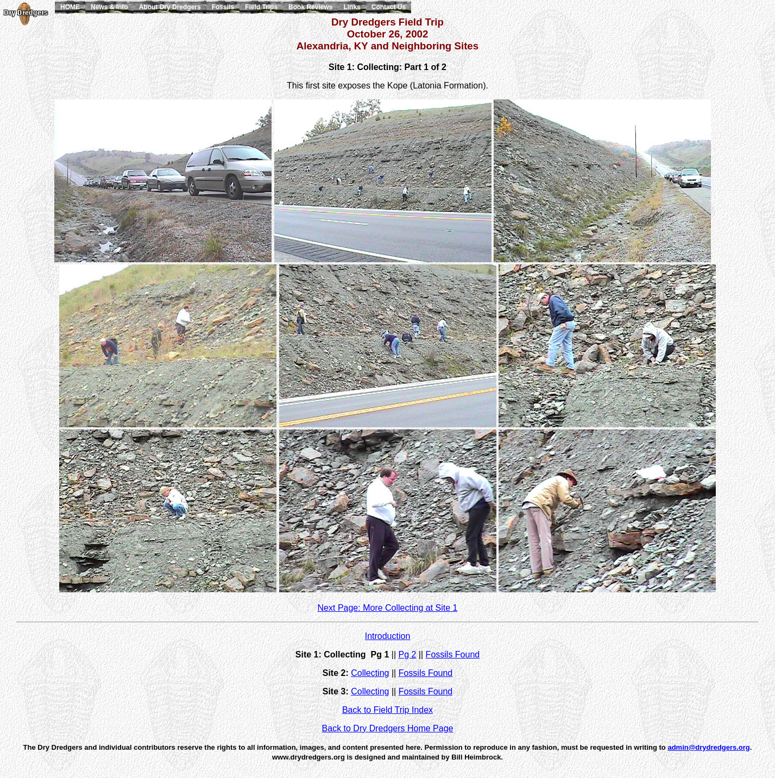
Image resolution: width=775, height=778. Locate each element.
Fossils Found (453, 654)
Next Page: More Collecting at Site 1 (388, 607)
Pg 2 (407, 654)
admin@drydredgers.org (708, 747)
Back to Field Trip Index (387, 709)
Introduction (388, 636)
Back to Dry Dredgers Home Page (387, 728)
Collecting (370, 673)
